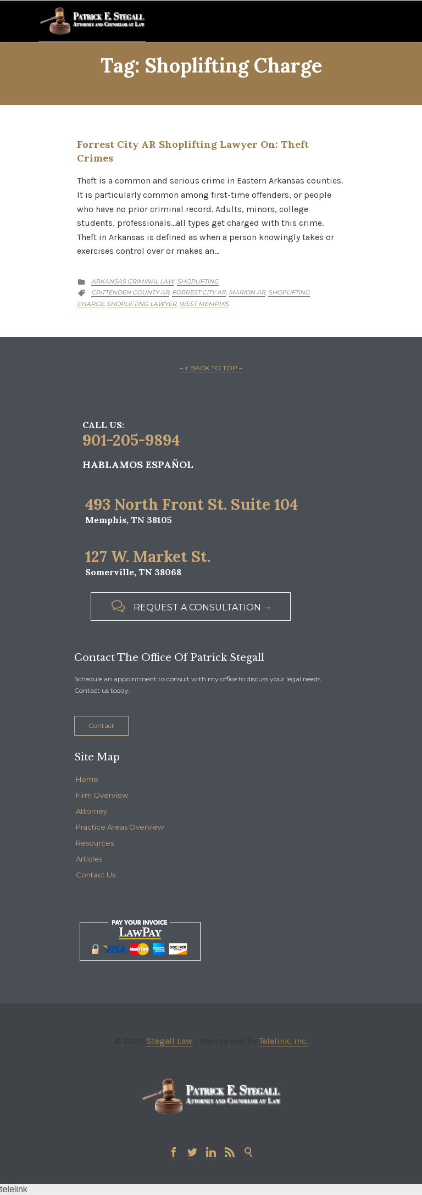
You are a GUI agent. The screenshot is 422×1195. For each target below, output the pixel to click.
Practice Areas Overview (120, 826)
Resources (95, 842)
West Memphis (204, 304)
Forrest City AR (199, 292)
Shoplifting (198, 281)
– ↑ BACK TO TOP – (211, 368)
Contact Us (95, 874)
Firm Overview (102, 795)
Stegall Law (169, 1041)
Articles (89, 858)
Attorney (91, 811)
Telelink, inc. (283, 1041)
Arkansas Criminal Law (132, 281)
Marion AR (247, 292)
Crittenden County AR (130, 292)
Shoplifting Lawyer (141, 304)
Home (87, 779)
